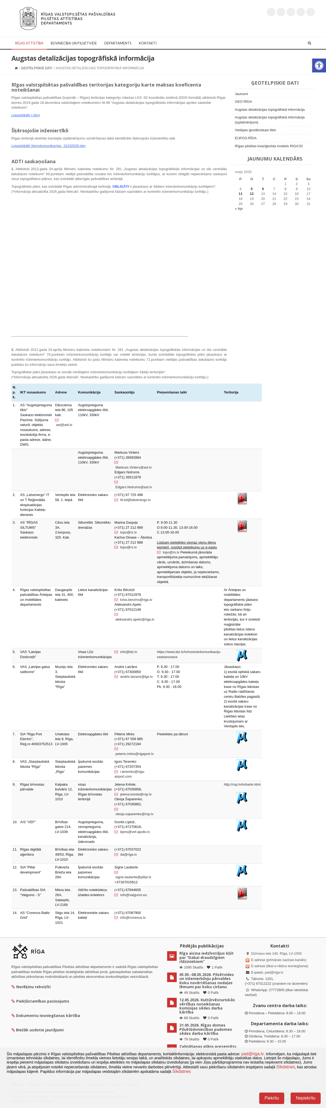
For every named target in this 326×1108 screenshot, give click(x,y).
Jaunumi (241, 94)
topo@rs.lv (125, 532)
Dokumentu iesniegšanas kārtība (48, 1015)
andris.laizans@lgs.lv (133, 677)
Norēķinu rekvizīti (31, 986)
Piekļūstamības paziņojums (40, 1001)
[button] (319, 65)
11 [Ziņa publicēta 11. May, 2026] (240, 194)
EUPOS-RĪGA (246, 138)
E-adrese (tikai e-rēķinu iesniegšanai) (279, 966)
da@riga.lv (125, 854)
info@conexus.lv (130, 918)
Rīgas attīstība (29, 43)
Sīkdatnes (285, 1067)
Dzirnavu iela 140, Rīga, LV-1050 (276, 953)
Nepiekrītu (305, 1098)
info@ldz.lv (125, 652)
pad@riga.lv (274, 972)
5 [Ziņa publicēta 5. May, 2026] (252, 189)
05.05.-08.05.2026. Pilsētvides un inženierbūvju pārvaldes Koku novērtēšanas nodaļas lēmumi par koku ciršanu (206, 980)
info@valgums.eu (130, 895)
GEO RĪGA (243, 102)
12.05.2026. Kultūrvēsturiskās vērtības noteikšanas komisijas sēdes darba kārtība (207, 1006)
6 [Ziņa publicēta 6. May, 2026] (263, 189)
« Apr (239, 209)
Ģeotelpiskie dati (36, 68)
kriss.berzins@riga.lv (133, 600)
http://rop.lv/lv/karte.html (242, 784)
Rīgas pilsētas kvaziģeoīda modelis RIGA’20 (269, 146)
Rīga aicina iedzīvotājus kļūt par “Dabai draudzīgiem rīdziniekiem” (206, 957)
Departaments (117, 43)
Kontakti (147, 43)
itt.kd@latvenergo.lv (132, 500)
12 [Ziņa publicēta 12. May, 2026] (252, 194)
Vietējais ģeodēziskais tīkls (255, 130)
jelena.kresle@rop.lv (133, 794)
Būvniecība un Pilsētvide (74, 43)
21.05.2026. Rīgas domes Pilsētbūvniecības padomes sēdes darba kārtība (205, 1029)
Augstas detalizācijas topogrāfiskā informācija (270, 110)
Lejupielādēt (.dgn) (25, 115)
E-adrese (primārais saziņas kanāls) (278, 960)
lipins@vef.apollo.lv (132, 832)
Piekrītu (272, 1098)
